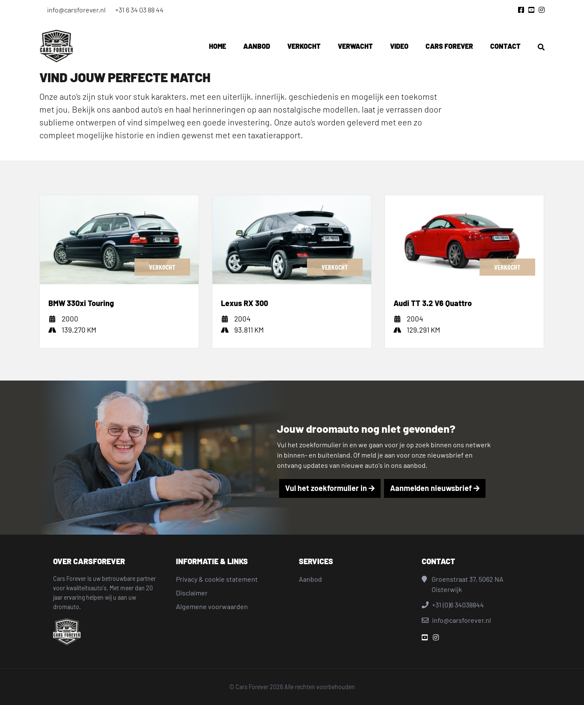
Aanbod (256, 46)
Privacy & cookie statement (217, 579)
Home (217, 46)
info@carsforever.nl (76, 10)
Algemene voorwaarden (212, 606)
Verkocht (304, 46)
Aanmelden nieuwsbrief (435, 488)
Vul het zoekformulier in (330, 488)
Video (399, 46)
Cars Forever (449, 46)
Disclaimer (192, 593)
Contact (505, 46)
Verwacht (355, 46)
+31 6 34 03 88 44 (139, 10)
